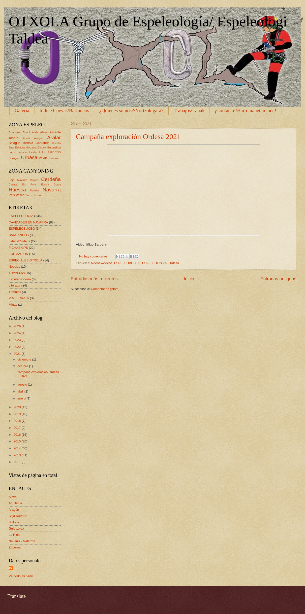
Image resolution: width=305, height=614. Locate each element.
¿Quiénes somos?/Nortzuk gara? (131, 110)
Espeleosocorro (20, 279)
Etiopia (45, 184)
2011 (18, 462)
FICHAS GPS (18, 248)
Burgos (34, 180)
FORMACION (18, 254)
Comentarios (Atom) (105, 289)
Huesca (17, 189)
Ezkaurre (20, 147)
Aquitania (15, 503)
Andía (14, 138)
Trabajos (15, 292)
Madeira (34, 190)
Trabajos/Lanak (189, 110)
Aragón (38, 138)
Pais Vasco (16, 195)
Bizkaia (28, 143)
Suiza (28, 195)
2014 (18, 448)
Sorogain (14, 158)
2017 (18, 428)
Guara (57, 184)
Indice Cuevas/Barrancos (64, 110)
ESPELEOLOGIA (154, 263)
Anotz (26, 138)
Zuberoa (54, 158)
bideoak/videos (101, 263)
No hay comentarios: (94, 256)
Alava (43, 132)
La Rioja (14, 535)
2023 (18, 340)
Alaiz (35, 132)
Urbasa (29, 157)
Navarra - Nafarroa (22, 541)
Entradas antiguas (278, 278)
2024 (18, 333)
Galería (22, 110)
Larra (12, 152)
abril (20, 391)
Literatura (15, 285)
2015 (18, 441)
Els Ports (29, 184)
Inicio (189, 278)
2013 (18, 455)
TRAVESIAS (17, 273)
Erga (11, 147)
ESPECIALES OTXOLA (25, 260)
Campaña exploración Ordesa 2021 (128, 136)
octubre (23, 366)
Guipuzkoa (54, 147)
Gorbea (41, 147)
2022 (18, 347)
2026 (18, 326)
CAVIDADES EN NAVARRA (28, 222)
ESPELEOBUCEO (127, 263)
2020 (18, 407)
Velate (43, 158)
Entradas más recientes (94, 278)
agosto (22, 384)
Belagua (14, 143)
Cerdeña (51, 179)
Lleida (33, 152)
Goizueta (31, 147)
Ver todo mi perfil (21, 576)
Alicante (55, 132)
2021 (18, 354)
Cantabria (43, 143)
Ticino (37, 195)
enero (22, 398)
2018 (18, 421)
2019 (18, 414)
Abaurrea (15, 132)
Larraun (22, 152)
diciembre (24, 359)
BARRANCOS (19, 235)
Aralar (54, 137)
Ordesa (174, 263)
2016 (18, 434)
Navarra (52, 189)
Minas (13, 304)
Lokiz (42, 152)
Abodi (26, 132)
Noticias (14, 266)
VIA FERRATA (19, 298)
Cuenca (56, 143)
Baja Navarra (18, 180)
